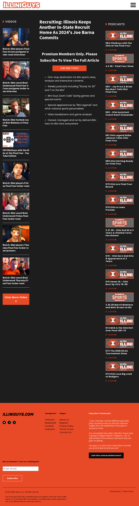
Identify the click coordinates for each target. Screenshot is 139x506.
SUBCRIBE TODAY (69, 68)
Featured (49, 419)
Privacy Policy (66, 426)
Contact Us (65, 432)
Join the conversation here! (106, 455)
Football (49, 426)
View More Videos (16, 299)
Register (63, 423)
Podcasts (50, 429)
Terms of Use (66, 429)
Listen (112, 50)
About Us (64, 419)
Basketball (50, 423)
